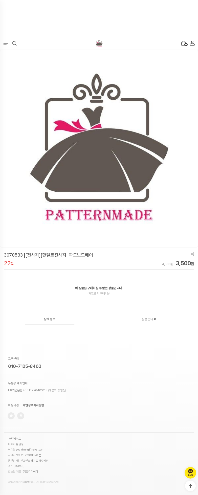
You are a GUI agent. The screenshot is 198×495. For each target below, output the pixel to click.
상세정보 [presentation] (49, 319)
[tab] (49, 319)
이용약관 (13, 405)
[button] (14, 43)
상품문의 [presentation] (148, 319)
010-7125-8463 (24, 366)
